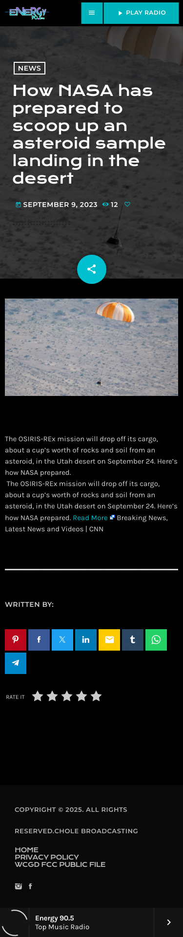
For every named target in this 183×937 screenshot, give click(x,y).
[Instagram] (18, 887)
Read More (90, 517)
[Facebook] (30, 887)
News (29, 68)
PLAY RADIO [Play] (141, 13)
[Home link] (26, 13)
